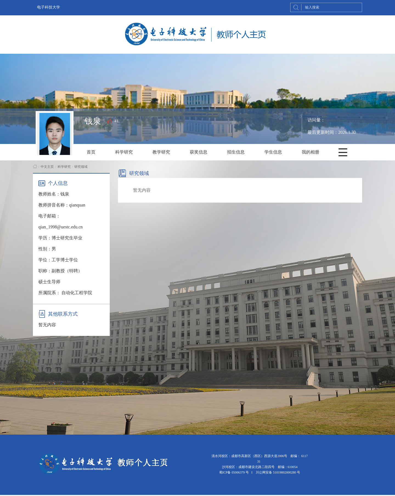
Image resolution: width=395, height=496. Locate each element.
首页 (91, 152)
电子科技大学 (48, 7)
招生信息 (236, 152)
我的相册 (310, 152)
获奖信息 (198, 152)
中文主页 (47, 167)
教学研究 (161, 152)
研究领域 (81, 167)
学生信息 (273, 152)
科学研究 (124, 152)
